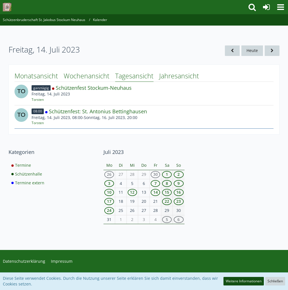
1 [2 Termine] (167, 174)
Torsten (38, 99)
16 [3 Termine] (178, 192)
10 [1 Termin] (109, 192)
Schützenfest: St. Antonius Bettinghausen (98, 111)
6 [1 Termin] (178, 219)
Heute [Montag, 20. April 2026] (252, 50)
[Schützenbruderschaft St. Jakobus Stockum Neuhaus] (7, 7)
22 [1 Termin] (167, 201)
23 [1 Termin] (178, 201)
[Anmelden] (266, 7)
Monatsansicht (36, 75)
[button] (280, 7)
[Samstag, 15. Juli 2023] (272, 50)
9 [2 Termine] (178, 183)
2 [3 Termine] (178, 174)
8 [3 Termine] (167, 183)
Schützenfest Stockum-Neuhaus (94, 87)
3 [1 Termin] (109, 183)
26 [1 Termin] (109, 174)
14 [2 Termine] (155, 192)
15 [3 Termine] (167, 192)
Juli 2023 (113, 152)
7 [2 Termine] (155, 183)
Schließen (275, 281)
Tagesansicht (134, 75)
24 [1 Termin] (109, 210)
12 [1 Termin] (132, 192)
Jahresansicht (179, 75)
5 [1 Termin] (167, 219)
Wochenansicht (86, 75)
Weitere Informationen (244, 281)
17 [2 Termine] (109, 201)
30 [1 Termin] (155, 174)
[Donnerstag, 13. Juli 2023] (232, 50)
